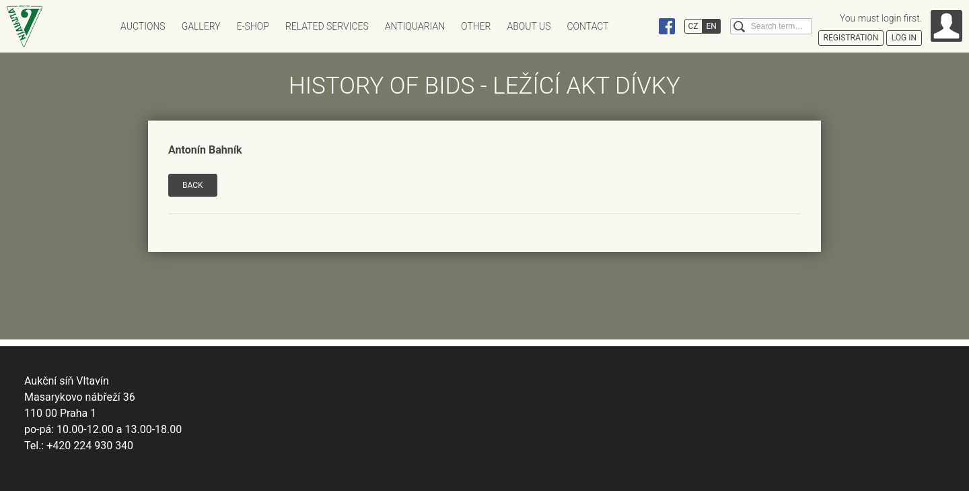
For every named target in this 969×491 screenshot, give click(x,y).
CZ (693, 26)
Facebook (667, 26)
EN (712, 26)
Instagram (641, 26)
